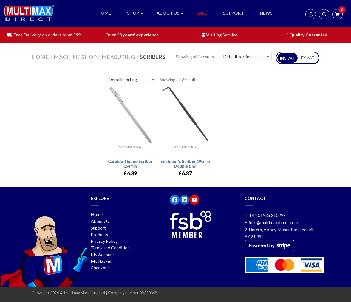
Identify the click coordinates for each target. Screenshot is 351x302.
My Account (102, 254)
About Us (100, 221)
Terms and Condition (110, 247)
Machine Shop (75, 56)
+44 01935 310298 (267, 215)
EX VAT (307, 57)
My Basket (101, 261)
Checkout (100, 267)
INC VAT (287, 58)
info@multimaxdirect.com (273, 222)
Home (40, 56)
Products (99, 234)
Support (98, 227)
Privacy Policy (104, 241)
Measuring (118, 56)
